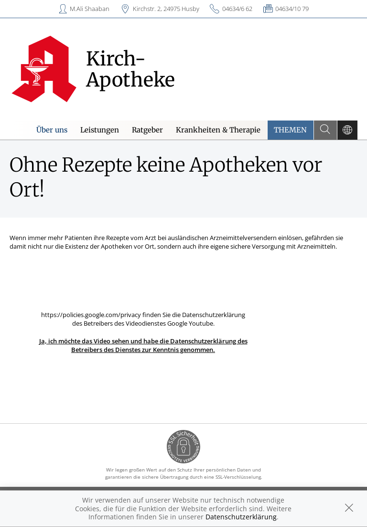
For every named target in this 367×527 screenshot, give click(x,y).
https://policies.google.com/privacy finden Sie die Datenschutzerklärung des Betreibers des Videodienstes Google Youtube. (143, 332)
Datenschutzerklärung (241, 516)
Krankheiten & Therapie (218, 129)
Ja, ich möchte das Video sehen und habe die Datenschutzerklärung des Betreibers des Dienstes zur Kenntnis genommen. (143, 345)
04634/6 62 (237, 8)
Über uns (51, 129)
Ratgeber (147, 129)
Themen (290, 129)
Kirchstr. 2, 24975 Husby (166, 8)
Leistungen (99, 129)
